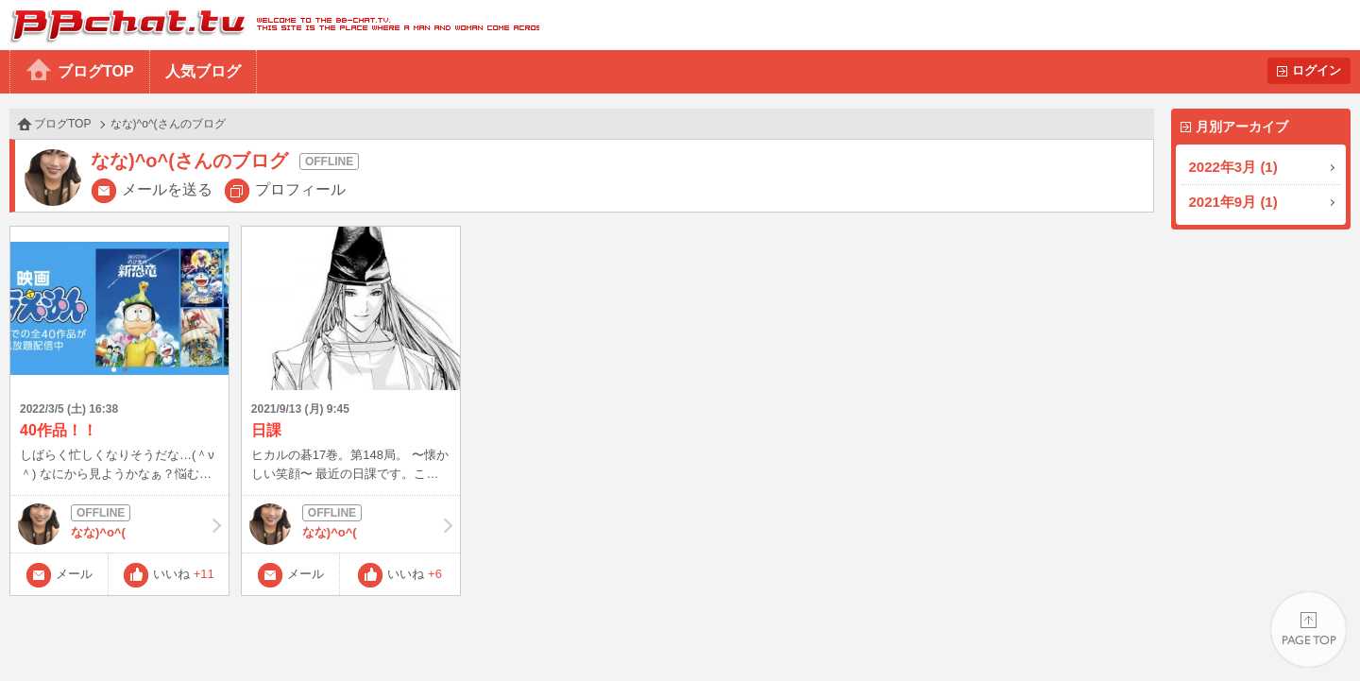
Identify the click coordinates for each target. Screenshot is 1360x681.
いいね (183, 574)
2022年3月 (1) (1233, 167)
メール (74, 574)
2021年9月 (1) (1233, 202)
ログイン (1316, 70)
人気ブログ (203, 71)
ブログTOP (96, 71)
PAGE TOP (1308, 629)
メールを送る (167, 189)
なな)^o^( (119, 524)
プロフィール (300, 189)
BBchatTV (269, 25)
